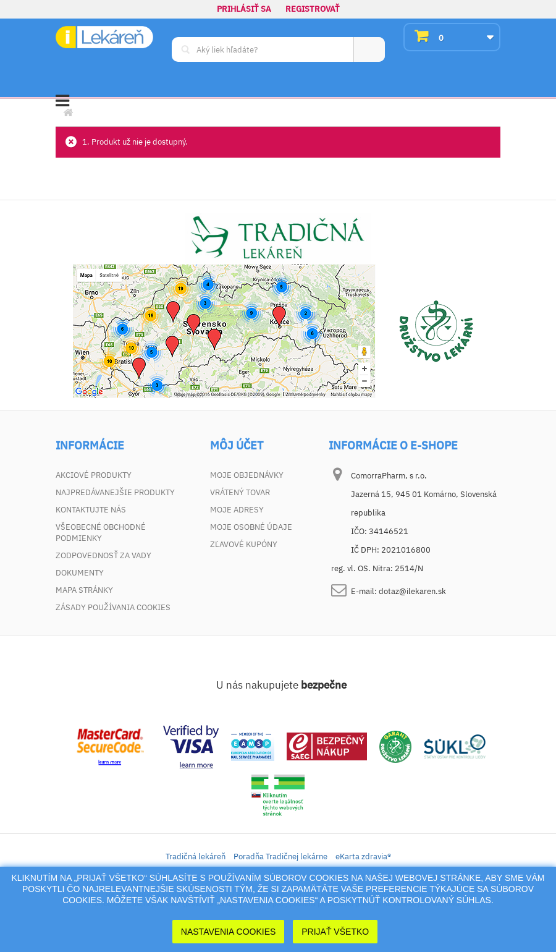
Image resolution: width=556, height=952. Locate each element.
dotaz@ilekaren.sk (412, 591)
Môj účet (236, 446)
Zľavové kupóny (243, 544)
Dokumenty (80, 572)
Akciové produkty (94, 475)
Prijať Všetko (335, 932)
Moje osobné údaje (251, 527)
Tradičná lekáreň (195, 856)
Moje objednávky (247, 475)
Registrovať (312, 9)
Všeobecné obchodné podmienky (101, 532)
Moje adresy (237, 509)
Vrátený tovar (240, 492)
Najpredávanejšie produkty (115, 492)
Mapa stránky (84, 590)
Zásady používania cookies (113, 607)
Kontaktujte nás (91, 509)
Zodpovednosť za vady (103, 555)
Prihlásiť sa (244, 9)
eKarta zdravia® (363, 856)
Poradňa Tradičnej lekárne (280, 856)
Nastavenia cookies (228, 932)
